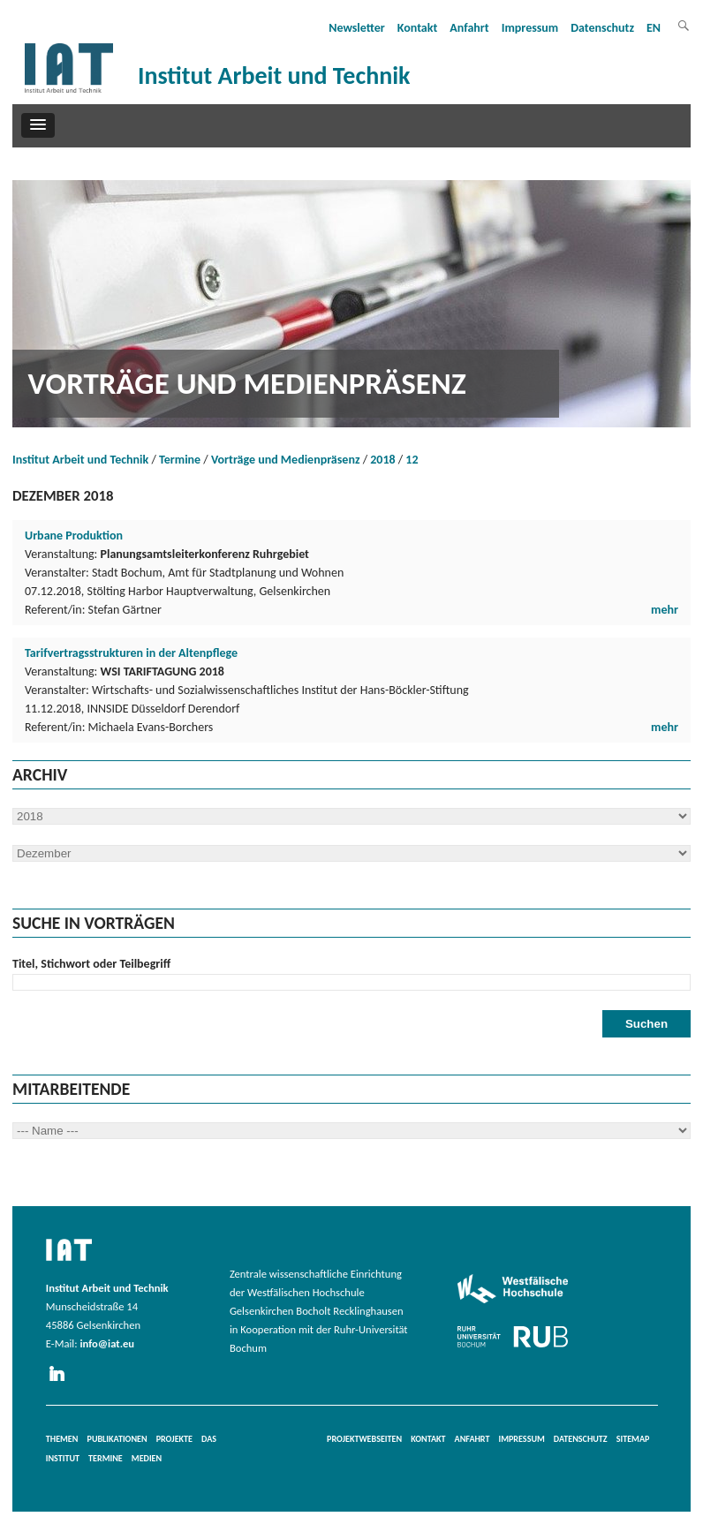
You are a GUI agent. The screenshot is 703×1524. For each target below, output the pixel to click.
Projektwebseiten (364, 1439)
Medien (147, 1458)
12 (411, 459)
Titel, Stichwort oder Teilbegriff (91, 963)
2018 (382, 459)
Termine (179, 459)
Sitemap (633, 1439)
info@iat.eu (106, 1343)
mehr (664, 609)
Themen (62, 1439)
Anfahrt (469, 27)
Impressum (530, 27)
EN (653, 27)
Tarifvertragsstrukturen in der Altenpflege (131, 652)
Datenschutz (602, 27)
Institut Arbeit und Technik (80, 459)
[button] (38, 125)
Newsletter (357, 27)
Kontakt (417, 27)
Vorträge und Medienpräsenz (285, 459)
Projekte (174, 1439)
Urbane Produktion (74, 535)
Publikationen (117, 1439)
